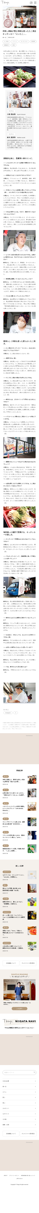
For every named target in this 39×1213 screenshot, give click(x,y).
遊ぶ (4, 1103)
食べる (4, 1086)
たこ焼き (6, 41)
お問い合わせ (19, 1178)
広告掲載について (11, 963)
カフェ (4, 1092)
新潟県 (33, 41)
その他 (4, 1119)
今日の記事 (6, 1081)
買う (4, 1097)
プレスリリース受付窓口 (28, 963)
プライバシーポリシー (14, 1175)
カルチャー (6, 1108)
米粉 (13, 45)
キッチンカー (24, 41)
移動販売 (6, 45)
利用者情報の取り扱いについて (28, 1175)
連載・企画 (6, 1124)
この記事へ (19, 1008)
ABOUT (6, 1175)
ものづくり (6, 1113)
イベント (14, 41)
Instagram (8, 712)
